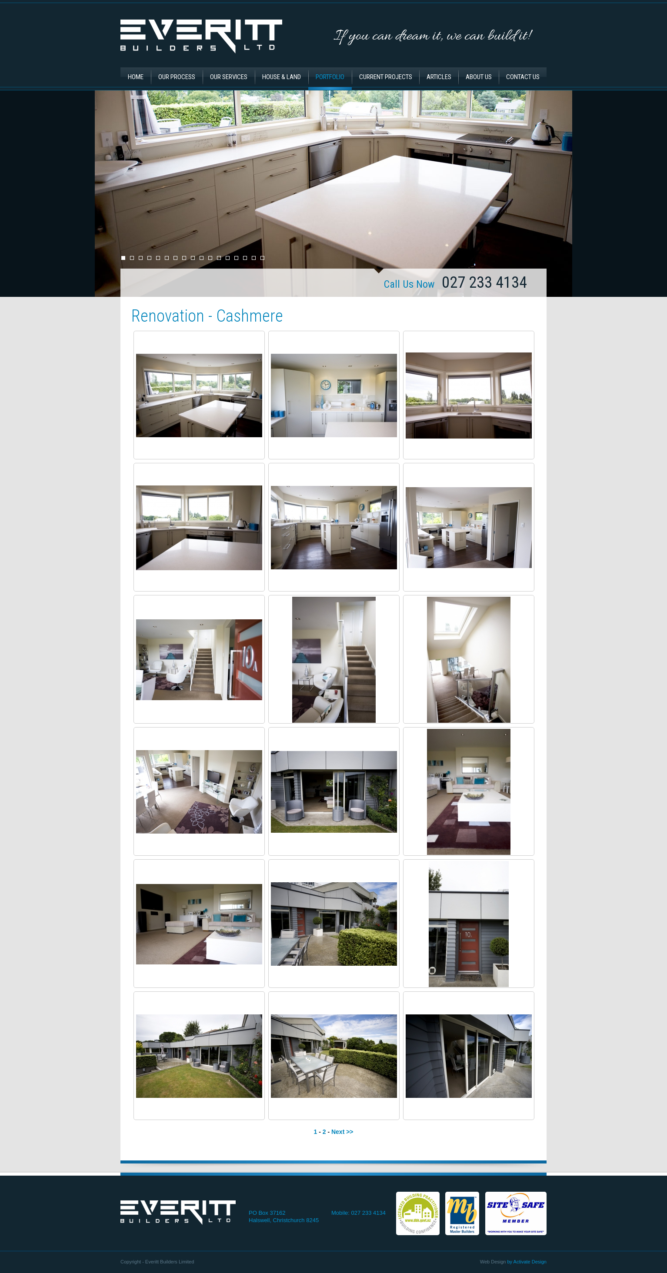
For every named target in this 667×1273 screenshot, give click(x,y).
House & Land (281, 77)
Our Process (176, 77)
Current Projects (385, 77)
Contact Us (523, 77)
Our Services (228, 77)
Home (135, 77)
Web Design (493, 1261)
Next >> (342, 1131)
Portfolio (330, 77)
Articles (439, 77)
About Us (479, 77)
